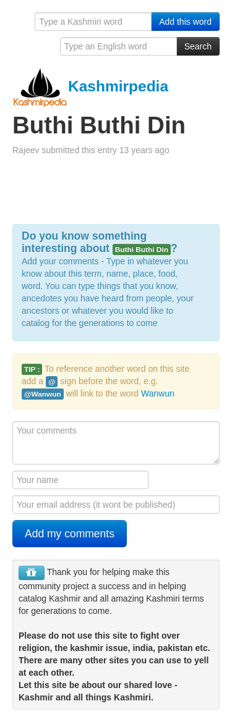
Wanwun (157, 393)
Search (198, 46)
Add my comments (69, 533)
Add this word (185, 22)
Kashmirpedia (90, 86)
